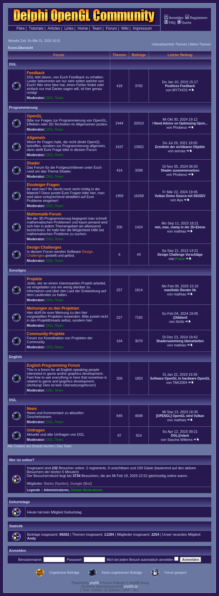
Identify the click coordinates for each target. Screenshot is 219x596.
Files (20, 28)
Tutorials (36, 28)
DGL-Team (54, 98)
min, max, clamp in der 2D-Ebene (180, 227)
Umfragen (36, 430)
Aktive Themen (200, 44)
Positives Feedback (180, 86)
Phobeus (180, 127)
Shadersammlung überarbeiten (180, 341)
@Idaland (180, 317)
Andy (31, 538)
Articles (53, 28)
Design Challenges (44, 247)
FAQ (170, 23)
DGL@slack (180, 435)
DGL (12, 64)
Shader (33, 163)
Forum (111, 28)
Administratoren (56, 490)
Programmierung (23, 107)
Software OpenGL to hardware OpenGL (180, 378)
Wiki (125, 28)
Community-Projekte (45, 334)
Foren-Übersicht (20, 48)
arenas (180, 151)
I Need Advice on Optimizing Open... (179, 123)
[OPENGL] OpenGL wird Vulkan (180, 416)
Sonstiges (17, 270)
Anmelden (173, 18)
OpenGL (34, 116)
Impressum (142, 28)
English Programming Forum (53, 365)
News (32, 408)
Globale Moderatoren (87, 490)
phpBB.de (131, 586)
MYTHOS (179, 90)
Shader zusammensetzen (180, 170)
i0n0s (180, 321)
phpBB (94, 583)
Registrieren (196, 18)
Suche (184, 23)
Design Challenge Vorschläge (180, 254)
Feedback (35, 73)
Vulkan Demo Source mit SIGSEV (180, 196)
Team (96, 28)
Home (83, 28)
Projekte (34, 279)
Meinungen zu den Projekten (53, 308)
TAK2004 (180, 382)
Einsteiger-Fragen (43, 185)
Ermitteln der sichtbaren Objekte (180, 147)
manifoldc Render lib (180, 290)
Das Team (64, 446)
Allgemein (36, 137)
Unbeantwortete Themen (169, 44)
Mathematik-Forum (44, 214)
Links (68, 28)
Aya (180, 200)
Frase (180, 259)
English (15, 357)
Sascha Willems (180, 440)
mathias (180, 231)
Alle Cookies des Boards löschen (30, 446)
